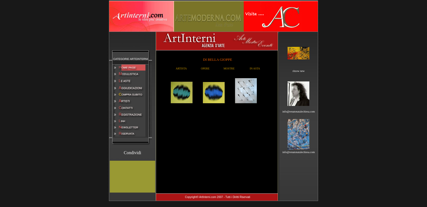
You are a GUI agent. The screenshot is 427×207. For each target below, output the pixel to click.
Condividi (132, 152)
